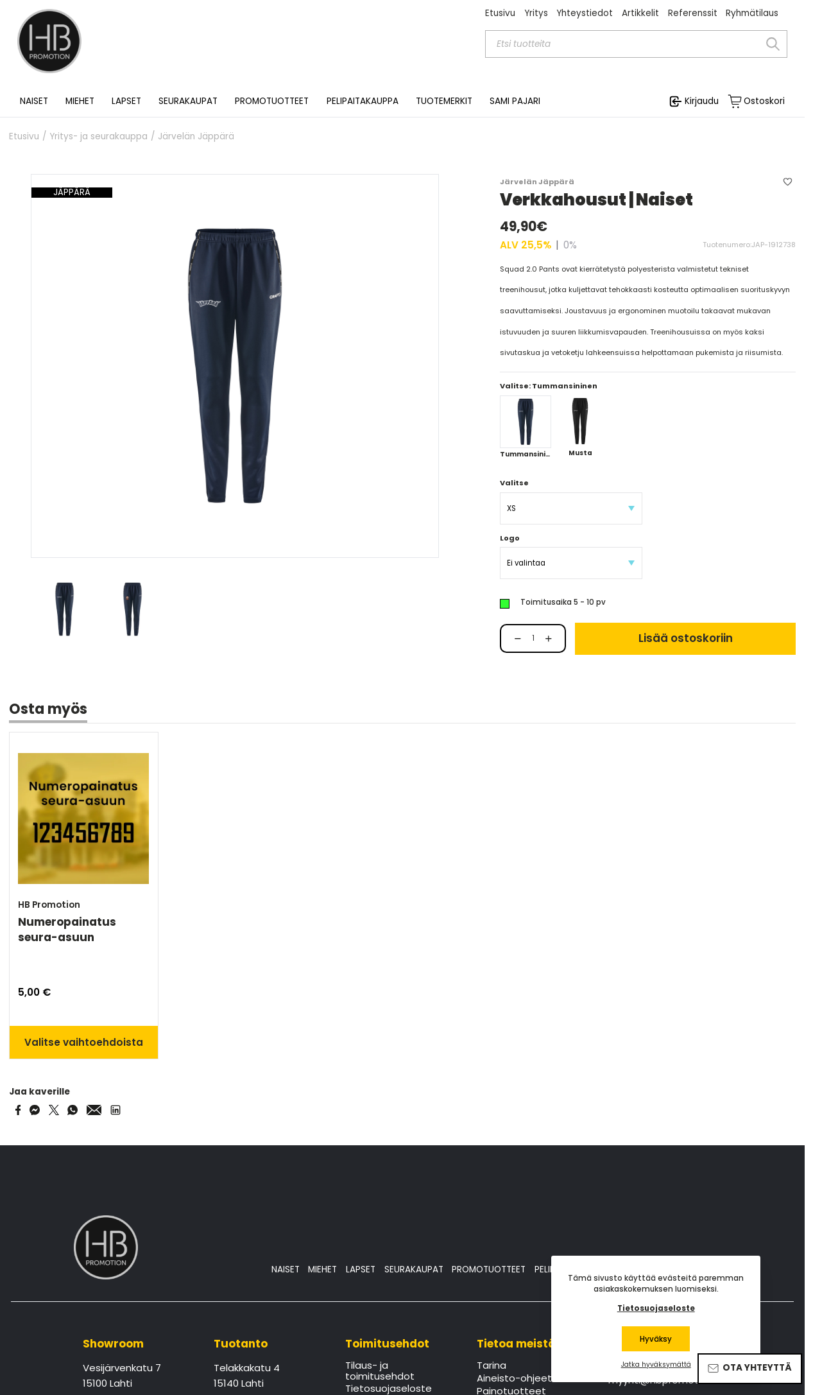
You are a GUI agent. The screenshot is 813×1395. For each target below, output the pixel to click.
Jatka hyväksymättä (656, 1364)
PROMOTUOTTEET (489, 1269)
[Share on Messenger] (35, 1110)
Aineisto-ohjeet (514, 1379)
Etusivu (500, 13)
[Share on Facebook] (18, 1110)
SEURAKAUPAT (188, 101)
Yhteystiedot (584, 13)
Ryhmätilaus (752, 13)
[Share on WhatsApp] (72, 1110)
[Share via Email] (94, 1110)
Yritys (536, 13)
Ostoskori (764, 101)
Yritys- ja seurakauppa (98, 137)
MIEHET (322, 1269)
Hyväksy (656, 1339)
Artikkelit (640, 13)
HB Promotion (49, 905)
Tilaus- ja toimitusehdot (380, 1371)
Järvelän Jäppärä (196, 137)
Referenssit (692, 13)
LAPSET (360, 1269)
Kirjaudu (702, 101)
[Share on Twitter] (54, 1110)
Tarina (491, 1366)
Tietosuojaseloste (656, 1308)
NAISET (285, 1269)
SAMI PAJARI (515, 101)
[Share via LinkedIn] (115, 1110)
